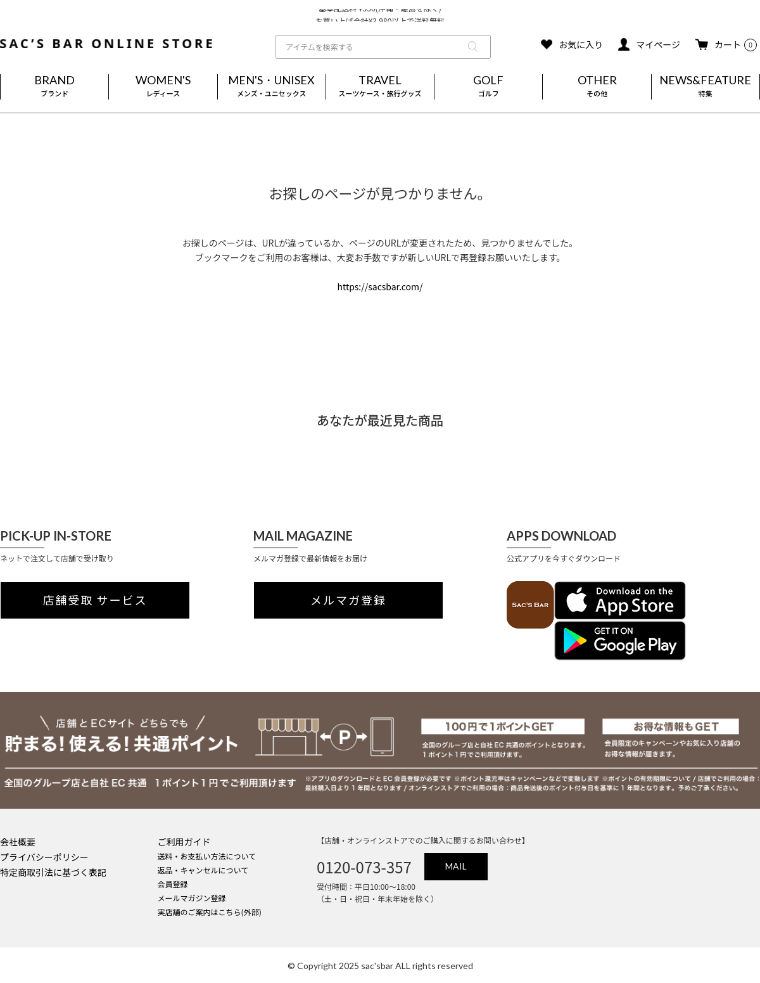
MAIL (456, 866)
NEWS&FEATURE (705, 87)
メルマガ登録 (348, 600)
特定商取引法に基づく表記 (53, 872)
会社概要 (17, 841)
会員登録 (173, 883)
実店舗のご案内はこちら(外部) (210, 911)
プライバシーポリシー (44, 857)
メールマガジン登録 (192, 897)
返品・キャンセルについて (203, 869)
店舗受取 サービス (95, 600)
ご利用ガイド (184, 841)
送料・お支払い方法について (207, 856)
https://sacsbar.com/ (379, 286)
